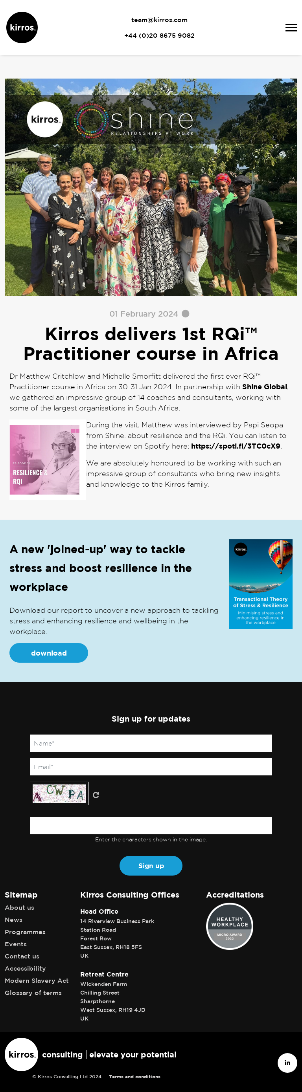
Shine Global (264, 387)
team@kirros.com (159, 19)
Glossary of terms (33, 992)
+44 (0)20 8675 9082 (159, 35)
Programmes (25, 931)
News (13, 919)
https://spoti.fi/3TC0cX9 (235, 446)
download (49, 653)
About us (19, 907)
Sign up (151, 865)
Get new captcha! (96, 795)
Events (16, 943)
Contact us (22, 956)
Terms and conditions (134, 1076)
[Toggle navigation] (291, 27)
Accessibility (25, 968)
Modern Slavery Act (37, 980)
